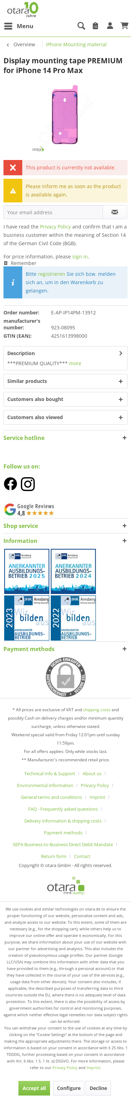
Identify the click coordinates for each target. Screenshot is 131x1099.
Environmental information (45, 785)
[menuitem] (18, 26)
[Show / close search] (81, 26)
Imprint (97, 797)
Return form (53, 856)
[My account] (110, 26)
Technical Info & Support (49, 773)
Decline (98, 1088)
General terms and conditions (51, 797)
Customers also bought (35, 399)
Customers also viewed (35, 417)
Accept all (34, 1088)
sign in (80, 256)
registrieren (51, 274)
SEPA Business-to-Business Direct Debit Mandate (63, 844)
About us (92, 773)
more (74, 363)
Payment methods (29, 649)
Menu (18, 25)
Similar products (27, 381)
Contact (82, 856)
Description (21, 353)
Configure (69, 1088)
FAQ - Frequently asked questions (63, 809)
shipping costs (97, 710)
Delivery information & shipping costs (62, 821)
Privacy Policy (55, 226)
